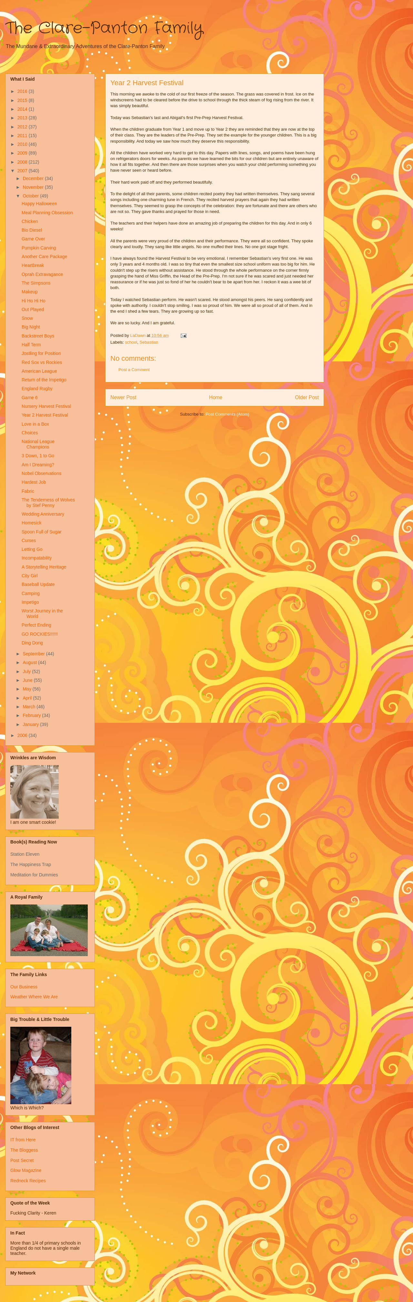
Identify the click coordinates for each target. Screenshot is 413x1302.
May (27, 688)
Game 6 (30, 397)
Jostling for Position (41, 353)
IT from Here (22, 1139)
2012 (23, 126)
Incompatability (37, 557)
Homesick (31, 522)
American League (39, 371)
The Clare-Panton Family (104, 28)
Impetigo (30, 602)
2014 (23, 109)
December (34, 178)
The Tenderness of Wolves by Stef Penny (48, 502)
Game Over (33, 238)
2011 (23, 135)
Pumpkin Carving (39, 247)
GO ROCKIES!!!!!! (40, 634)
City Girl (30, 575)
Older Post (307, 397)
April (28, 698)
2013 (23, 117)
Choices (30, 432)
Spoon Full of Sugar (42, 531)
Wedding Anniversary (43, 514)
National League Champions (38, 444)
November (34, 187)
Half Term (31, 344)
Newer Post (123, 397)
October (31, 195)
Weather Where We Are (34, 996)
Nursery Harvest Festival (46, 406)
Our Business (23, 986)
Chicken (30, 221)
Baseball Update (38, 584)
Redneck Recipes (28, 1180)
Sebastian (148, 342)
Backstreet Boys (38, 335)
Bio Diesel (32, 230)
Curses (29, 540)
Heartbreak (33, 265)
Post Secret (22, 1160)
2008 (23, 162)
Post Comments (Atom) (227, 414)
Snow (27, 318)
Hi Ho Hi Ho (33, 300)
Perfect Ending (36, 625)
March (29, 706)
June (28, 680)
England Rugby (37, 388)
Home (216, 397)
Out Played (33, 309)
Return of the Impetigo (44, 379)
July (27, 671)
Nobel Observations (41, 473)
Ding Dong (32, 642)
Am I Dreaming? (38, 464)
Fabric (28, 491)
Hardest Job (34, 482)
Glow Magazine (26, 1170)
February (32, 715)
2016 (23, 91)
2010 (23, 144)
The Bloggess (24, 1150)
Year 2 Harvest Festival (45, 415)
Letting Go (32, 549)
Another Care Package (44, 256)
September (34, 653)
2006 (23, 735)
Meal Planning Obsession (47, 212)
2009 (23, 153)
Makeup (30, 291)
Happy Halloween (39, 203)
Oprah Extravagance (42, 274)
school (131, 342)
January (31, 724)
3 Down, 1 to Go (38, 455)
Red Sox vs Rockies (42, 362)
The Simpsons (36, 283)
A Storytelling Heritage (44, 567)
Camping (31, 593)
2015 (23, 100)
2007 (23, 170)
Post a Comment (134, 369)
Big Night (31, 326)
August (30, 662)
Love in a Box (35, 424)
